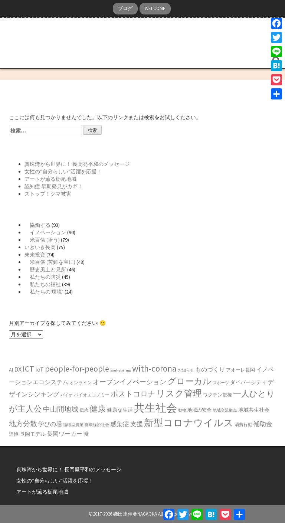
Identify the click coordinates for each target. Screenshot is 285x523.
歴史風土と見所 (45, 269)
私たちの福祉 (42, 284)
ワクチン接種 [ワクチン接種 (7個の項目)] (217, 395)
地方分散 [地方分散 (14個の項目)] (23, 423)
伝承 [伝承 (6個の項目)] (83, 410)
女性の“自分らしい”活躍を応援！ (63, 171)
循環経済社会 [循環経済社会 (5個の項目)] (97, 424)
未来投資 (34, 254)
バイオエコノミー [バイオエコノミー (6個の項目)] (91, 395)
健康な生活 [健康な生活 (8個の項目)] (120, 409)
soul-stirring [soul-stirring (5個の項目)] (120, 370)
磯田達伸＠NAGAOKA (135, 514)
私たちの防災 (42, 277)
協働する (37, 225)
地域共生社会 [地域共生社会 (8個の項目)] (253, 409)
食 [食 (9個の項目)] (86, 433)
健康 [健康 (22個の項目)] (97, 408)
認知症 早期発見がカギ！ (53, 186)
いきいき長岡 (40, 247)
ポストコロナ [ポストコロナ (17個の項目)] (133, 394)
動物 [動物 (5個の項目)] (182, 410)
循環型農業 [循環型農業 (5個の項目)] (73, 424)
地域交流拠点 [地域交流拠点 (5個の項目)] (225, 410)
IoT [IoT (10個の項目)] (39, 369)
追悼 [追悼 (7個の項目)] (14, 434)
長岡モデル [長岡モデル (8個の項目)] (33, 434)
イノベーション (45, 232)
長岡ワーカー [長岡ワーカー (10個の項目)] (64, 433)
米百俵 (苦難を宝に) (49, 262)
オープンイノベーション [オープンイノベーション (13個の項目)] (129, 381)
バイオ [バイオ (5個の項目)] (66, 395)
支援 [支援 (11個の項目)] (136, 424)
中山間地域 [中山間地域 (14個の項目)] (60, 409)
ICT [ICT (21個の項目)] (28, 368)
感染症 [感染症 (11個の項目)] (119, 424)
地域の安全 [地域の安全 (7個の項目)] (199, 410)
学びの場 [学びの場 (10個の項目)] (50, 424)
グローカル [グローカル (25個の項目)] (189, 381)
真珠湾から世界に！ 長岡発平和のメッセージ (77, 164)
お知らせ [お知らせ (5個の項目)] (186, 370)
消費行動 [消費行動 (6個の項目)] (243, 424)
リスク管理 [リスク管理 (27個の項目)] (179, 393)
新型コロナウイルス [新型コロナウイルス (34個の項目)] (188, 422)
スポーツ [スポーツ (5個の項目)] (221, 382)
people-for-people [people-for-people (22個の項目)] (77, 368)
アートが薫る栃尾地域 (50, 179)
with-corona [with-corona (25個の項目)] (154, 368)
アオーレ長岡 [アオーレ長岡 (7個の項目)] (240, 370)
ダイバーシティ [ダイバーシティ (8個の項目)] (248, 382)
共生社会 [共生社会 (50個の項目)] (155, 408)
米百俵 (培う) (42, 239)
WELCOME (155, 8)
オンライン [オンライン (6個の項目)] (80, 382)
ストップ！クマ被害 (47, 193)
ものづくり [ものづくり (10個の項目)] (210, 369)
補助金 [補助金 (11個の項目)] (262, 424)
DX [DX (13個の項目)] (18, 369)
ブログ (125, 8)
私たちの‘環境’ (43, 291)
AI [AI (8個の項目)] (11, 369)
